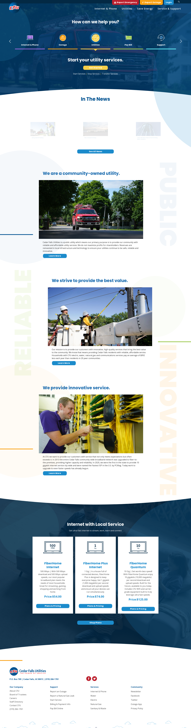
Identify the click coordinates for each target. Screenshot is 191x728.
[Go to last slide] (9, 41)
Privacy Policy (137, 708)
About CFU (14, 691)
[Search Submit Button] (178, 1)
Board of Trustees (18, 694)
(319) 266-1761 (52, 679)
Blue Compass (56, 725)
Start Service (56, 700)
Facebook (135, 695)
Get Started (95, 67)
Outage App (136, 704)
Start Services (79, 73)
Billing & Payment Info (60, 704)
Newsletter (136, 691)
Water (93, 695)
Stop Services (94, 73)
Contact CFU (15, 705)
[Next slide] (181, 41)
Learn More (55, 255)
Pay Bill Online (56, 708)
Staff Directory (16, 701)
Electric (93, 700)
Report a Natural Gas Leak (62, 695)
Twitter (134, 700)
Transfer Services (110, 73)
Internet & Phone (98, 691)
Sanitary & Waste (98, 708)
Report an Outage (58, 691)
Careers (13, 698)
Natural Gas (95, 704)
